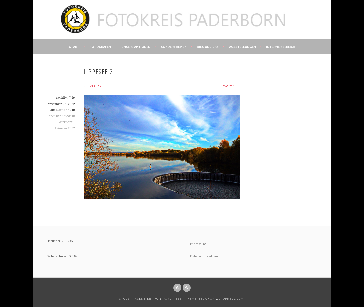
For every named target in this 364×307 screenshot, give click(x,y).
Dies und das (208, 46)
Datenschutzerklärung (205, 256)
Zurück (92, 85)
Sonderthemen (174, 46)
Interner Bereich (280, 46)
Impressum (198, 244)
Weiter (231, 85)
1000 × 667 (63, 110)
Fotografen (100, 46)
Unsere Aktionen (135, 46)
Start (74, 46)
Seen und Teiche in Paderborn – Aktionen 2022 (62, 122)
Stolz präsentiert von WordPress (150, 298)
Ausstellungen (242, 46)
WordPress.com (230, 298)
